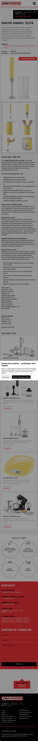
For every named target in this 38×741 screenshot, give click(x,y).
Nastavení (5, 377)
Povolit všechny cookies (21, 377)
